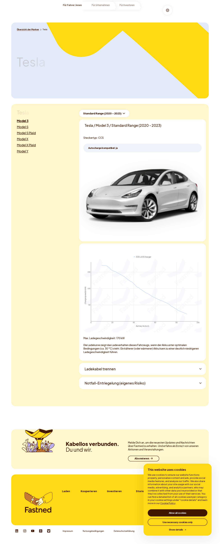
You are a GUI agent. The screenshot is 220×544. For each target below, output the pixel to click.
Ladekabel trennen (100, 369)
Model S (22, 127)
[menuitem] (96, 13)
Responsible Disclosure (195, 535)
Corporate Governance (118, 508)
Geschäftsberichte (116, 504)
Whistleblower (168, 535)
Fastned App (68, 508)
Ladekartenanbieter (90, 508)
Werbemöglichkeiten (90, 504)
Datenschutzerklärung (124, 535)
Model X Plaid (26, 145)
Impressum (68, 535)
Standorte (96, 13)
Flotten (84, 500)
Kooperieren (89, 491)
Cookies (148, 535)
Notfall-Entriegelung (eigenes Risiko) (115, 383)
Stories (132, 13)
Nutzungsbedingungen (93, 535)
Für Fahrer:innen (72, 5)
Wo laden (66, 496)
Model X (22, 139)
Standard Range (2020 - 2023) (102, 113)
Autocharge (67, 512)
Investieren (114, 491)
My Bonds (111, 500)
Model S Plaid (26, 133)
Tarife (64, 504)
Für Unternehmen (101, 5)
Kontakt (84, 512)
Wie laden (66, 500)
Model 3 (22, 121)
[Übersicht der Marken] (28, 29)
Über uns (120, 13)
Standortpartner (88, 496)
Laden (108, 13)
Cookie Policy (167, 503)
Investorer (111, 496)
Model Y (22, 151)
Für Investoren (127, 5)
